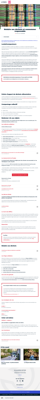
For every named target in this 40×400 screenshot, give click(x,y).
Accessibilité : (15, 394)
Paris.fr (28, 391)
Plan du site (36, 394)
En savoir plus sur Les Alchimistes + (11, 294)
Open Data (23, 394)
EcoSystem (28, 144)
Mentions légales (5, 394)
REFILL (3, 313)
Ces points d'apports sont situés (28, 98)
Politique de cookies (29, 394)
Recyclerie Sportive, (8, 130)
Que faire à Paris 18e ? (9, 397)
